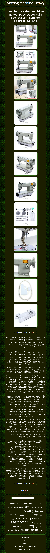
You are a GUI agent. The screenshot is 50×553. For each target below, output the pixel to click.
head (13, 519)
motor (28, 515)
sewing (28, 511)
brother (15, 512)
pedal (35, 503)
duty (27, 506)
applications (18, 507)
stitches (41, 507)
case (21, 503)
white (20, 512)
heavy (31, 526)
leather (39, 511)
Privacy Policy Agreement (25, 547)
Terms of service (25, 550)
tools (40, 503)
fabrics (15, 526)
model (34, 507)
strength (25, 529)
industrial (19, 522)
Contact (26, 544)
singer (34, 529)
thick (17, 530)
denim (10, 507)
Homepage (25, 537)
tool (24, 527)
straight (22, 515)
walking (32, 523)
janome (10, 530)
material (14, 503)
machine (21, 518)
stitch (14, 514)
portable (38, 527)
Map (25, 541)
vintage (35, 515)
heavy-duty (28, 503)
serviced (39, 523)
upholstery (34, 518)
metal (41, 515)
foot (9, 511)
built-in (41, 530)
